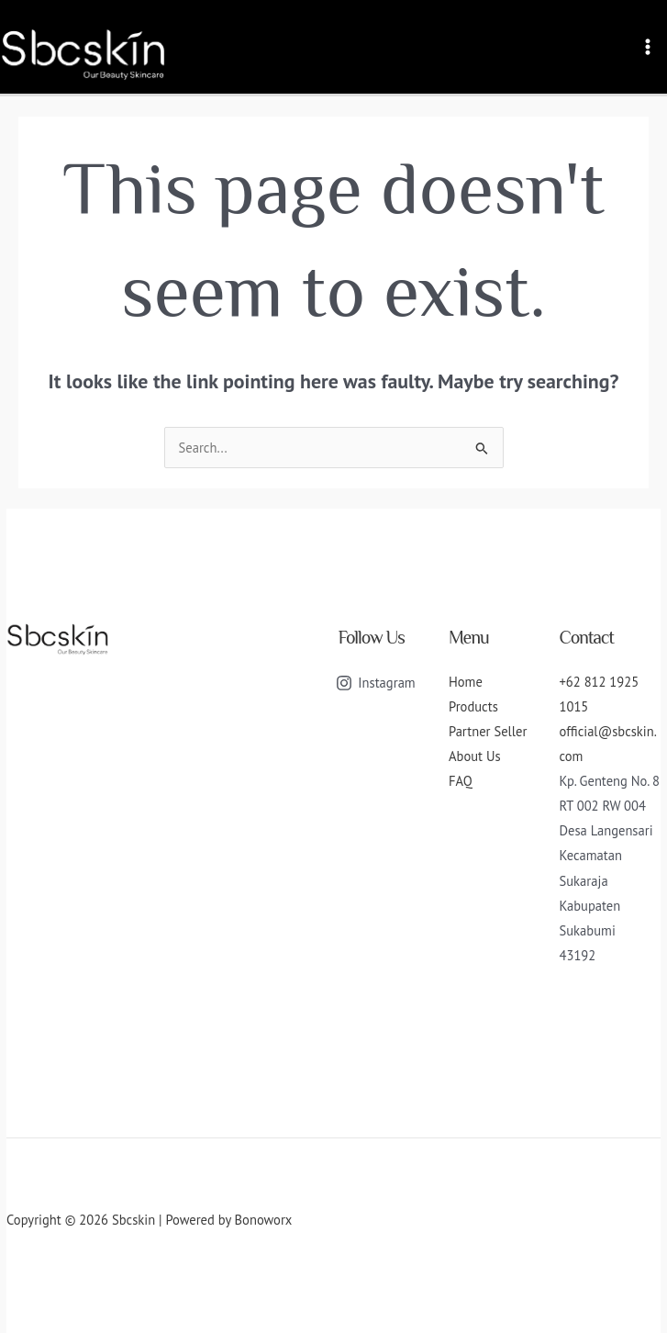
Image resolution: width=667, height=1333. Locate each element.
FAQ (460, 781)
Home (466, 681)
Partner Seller (488, 731)
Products (473, 706)
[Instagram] (376, 683)
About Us (475, 756)
